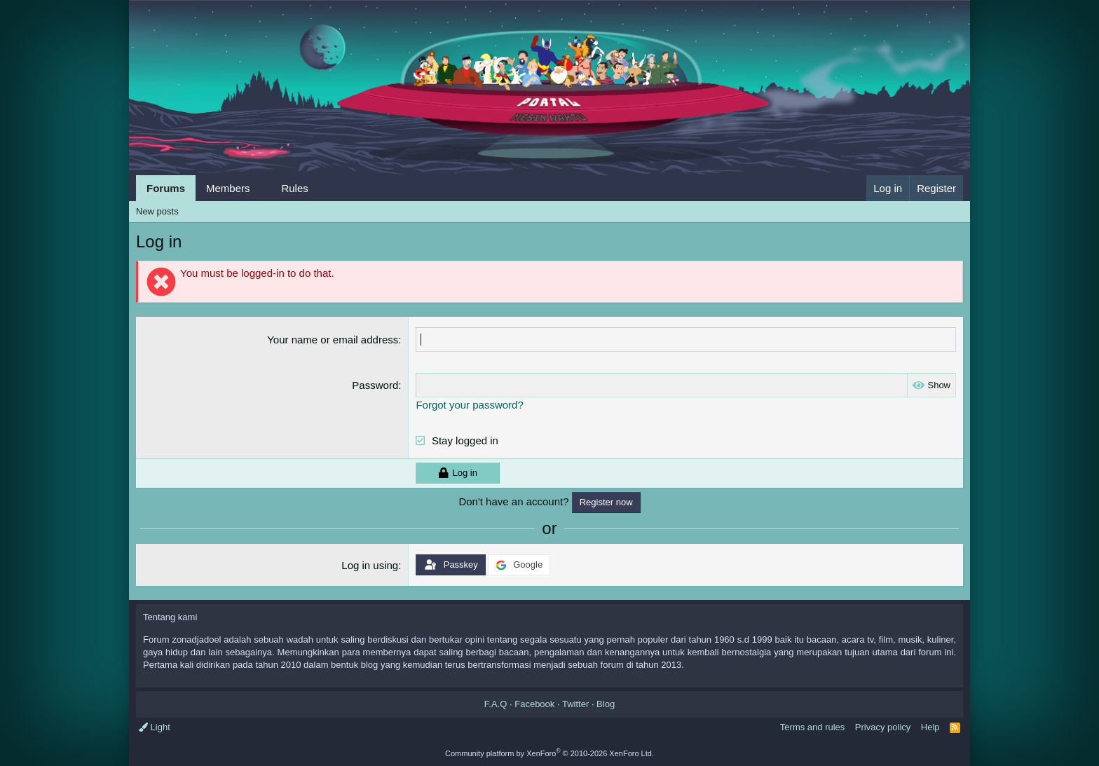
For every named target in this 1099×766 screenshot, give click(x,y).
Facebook (534, 704)
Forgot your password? (469, 405)
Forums (165, 188)
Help (930, 727)
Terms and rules (812, 727)
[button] (261, 188)
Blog (605, 704)
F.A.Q (495, 704)
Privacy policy (882, 727)
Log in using (369, 565)
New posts (157, 211)
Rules (294, 188)
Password (375, 385)
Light (154, 727)
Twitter (575, 704)
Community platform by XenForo (549, 753)
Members (228, 188)
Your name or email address (332, 340)
